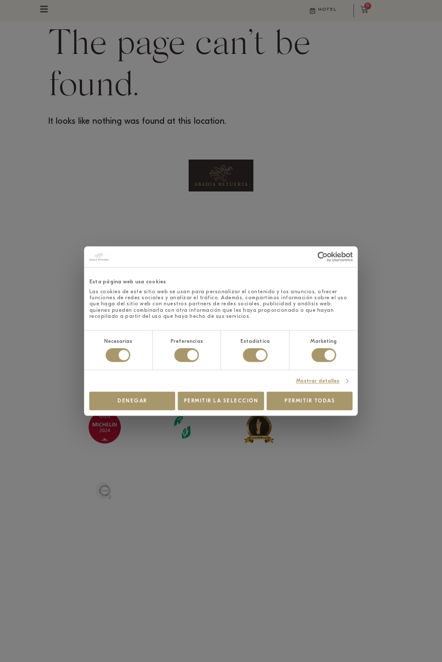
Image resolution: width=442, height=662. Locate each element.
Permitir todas (336, 398)
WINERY (99, 217)
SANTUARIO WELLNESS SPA (221, 217)
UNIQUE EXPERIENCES (282, 217)
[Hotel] (312, 11)
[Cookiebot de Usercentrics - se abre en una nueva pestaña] (355, 259)
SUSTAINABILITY (342, 217)
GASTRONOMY (160, 217)
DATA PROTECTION (220, 608)
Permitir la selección (221, 398)
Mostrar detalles (357, 378)
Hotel (327, 9)
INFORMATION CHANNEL (403, 608)
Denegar (106, 398)
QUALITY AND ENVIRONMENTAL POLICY (160, 608)
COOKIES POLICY (282, 608)
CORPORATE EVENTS (403, 217)
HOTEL (39, 217)
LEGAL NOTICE (342, 608)
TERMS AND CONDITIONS (39, 608)
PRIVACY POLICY (100, 608)
